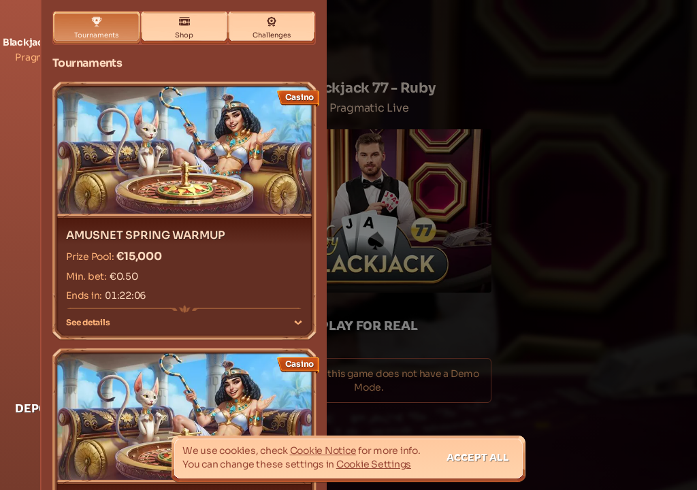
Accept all (478, 457)
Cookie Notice (323, 450)
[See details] (298, 322)
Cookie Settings (373, 464)
